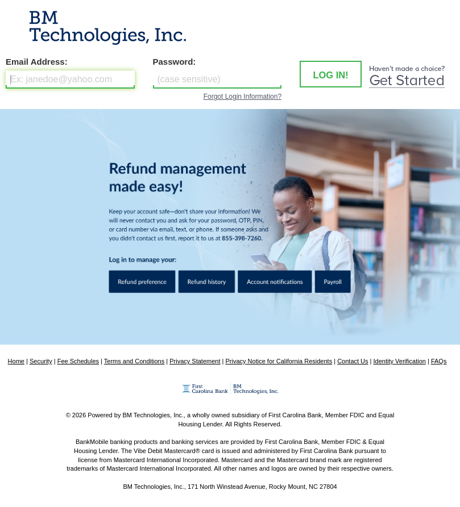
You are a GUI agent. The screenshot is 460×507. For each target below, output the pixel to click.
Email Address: (37, 61)
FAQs (439, 361)
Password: (174, 61)
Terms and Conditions (134, 361)
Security (41, 361)
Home (16, 361)
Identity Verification (400, 361)
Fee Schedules (78, 361)
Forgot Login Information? (242, 96)
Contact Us (352, 361)
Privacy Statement (194, 361)
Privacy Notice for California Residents (278, 361)
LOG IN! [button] (330, 75)
